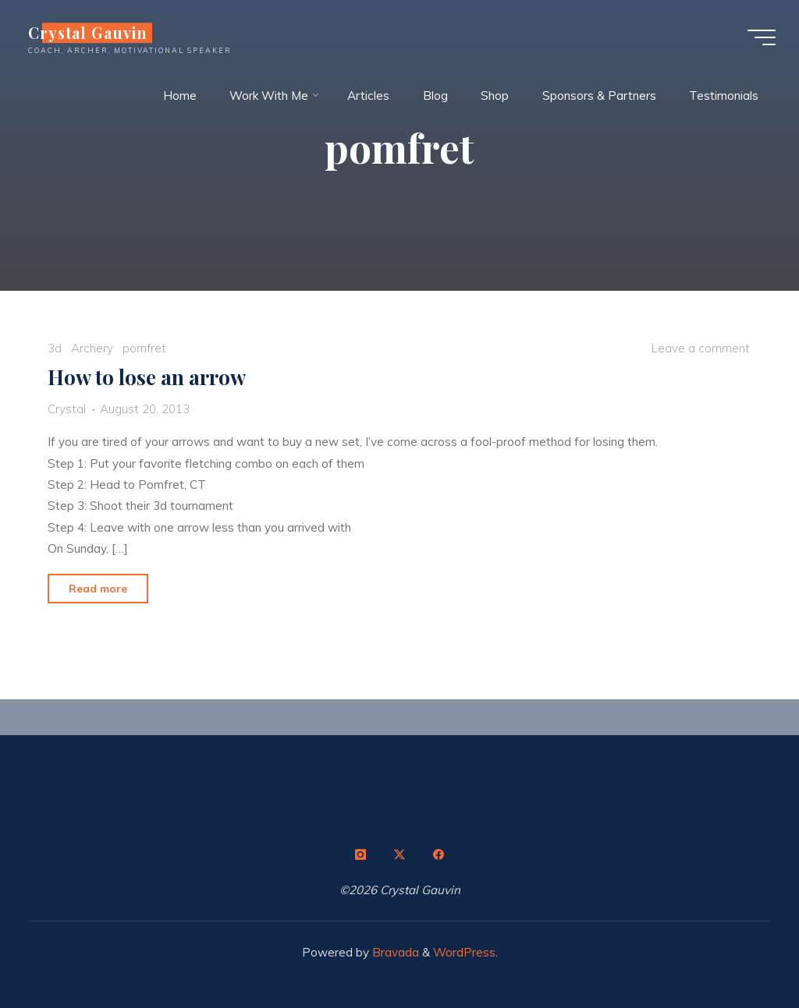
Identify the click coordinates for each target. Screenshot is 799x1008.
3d (55, 348)
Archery (92, 348)
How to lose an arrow (147, 376)
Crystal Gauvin (87, 33)
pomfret (144, 348)
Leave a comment (701, 348)
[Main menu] (762, 37)
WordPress (464, 952)
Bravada (394, 952)
